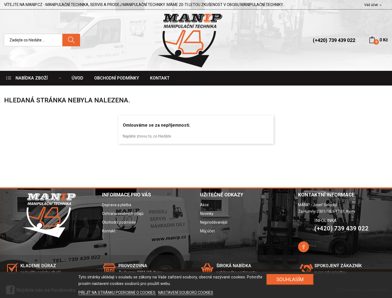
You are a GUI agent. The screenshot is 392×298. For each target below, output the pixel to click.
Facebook (303, 246)
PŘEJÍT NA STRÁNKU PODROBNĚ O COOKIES (117, 292)
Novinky (206, 213)
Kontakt (108, 231)
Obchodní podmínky (119, 222)
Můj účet (207, 231)
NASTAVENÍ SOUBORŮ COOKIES (185, 292)
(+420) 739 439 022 (334, 40)
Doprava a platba (116, 205)
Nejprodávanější (213, 222)
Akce (204, 205)
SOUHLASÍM (290, 279)
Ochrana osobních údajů (122, 213)
